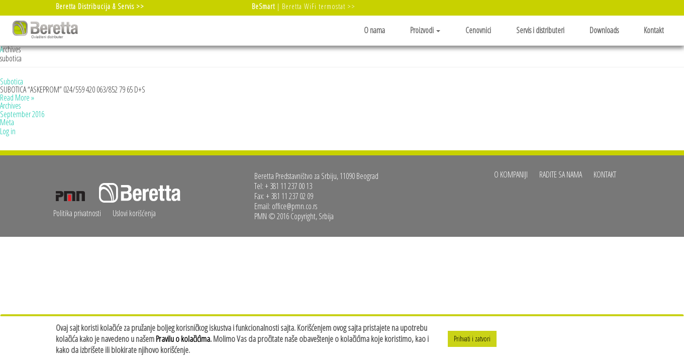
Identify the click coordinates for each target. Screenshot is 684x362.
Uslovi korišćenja (134, 213)
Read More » (17, 97)
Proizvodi (425, 30)
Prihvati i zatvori (472, 338)
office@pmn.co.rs (294, 206)
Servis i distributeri (540, 30)
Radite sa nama (560, 174)
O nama (374, 30)
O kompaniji (511, 174)
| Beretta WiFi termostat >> (303, 6)
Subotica (11, 81)
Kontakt (654, 30)
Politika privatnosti (77, 213)
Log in (8, 131)
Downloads (604, 30)
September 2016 (22, 114)
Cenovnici (478, 30)
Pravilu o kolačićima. (184, 338)
